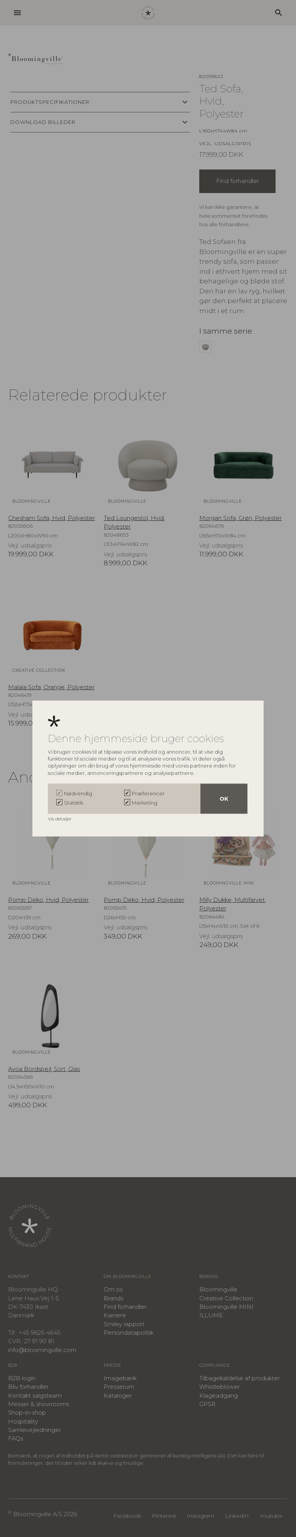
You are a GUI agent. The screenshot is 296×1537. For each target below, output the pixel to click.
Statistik (73, 803)
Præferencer (148, 793)
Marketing (144, 803)
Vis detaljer (60, 819)
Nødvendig (78, 793)
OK (224, 798)
